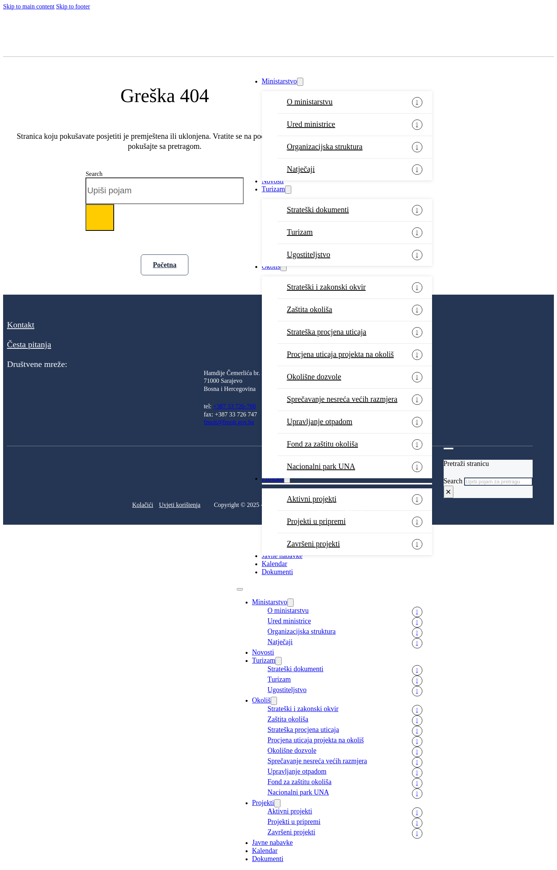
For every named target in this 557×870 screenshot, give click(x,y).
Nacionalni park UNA (298, 792)
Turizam (273, 189)
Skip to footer (73, 6)
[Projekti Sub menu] (277, 803)
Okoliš (271, 266)
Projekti (263, 803)
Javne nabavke (282, 556)
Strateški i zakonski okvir (326, 287)
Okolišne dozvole (314, 376)
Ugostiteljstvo (308, 254)
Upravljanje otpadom (319, 421)
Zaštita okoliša (309, 309)
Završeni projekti (313, 543)
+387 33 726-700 (234, 406)
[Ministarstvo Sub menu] (300, 82)
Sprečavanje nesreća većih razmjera (342, 399)
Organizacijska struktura (325, 146)
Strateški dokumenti (318, 209)
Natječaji (301, 169)
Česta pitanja (29, 344)
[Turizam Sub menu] (288, 190)
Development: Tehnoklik (341, 512)
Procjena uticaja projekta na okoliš (340, 354)
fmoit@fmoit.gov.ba (229, 422)
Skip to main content (29, 6)
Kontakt (20, 324)
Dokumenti (277, 572)
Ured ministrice (311, 124)
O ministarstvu (310, 101)
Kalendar (274, 564)
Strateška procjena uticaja (326, 332)
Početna (164, 265)
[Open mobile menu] (240, 589)
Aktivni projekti (290, 811)
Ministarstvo (279, 81)
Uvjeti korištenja (179, 505)
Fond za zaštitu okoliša (322, 444)
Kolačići (142, 505)
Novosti (273, 181)
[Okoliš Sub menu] (283, 267)
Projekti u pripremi (316, 521)
